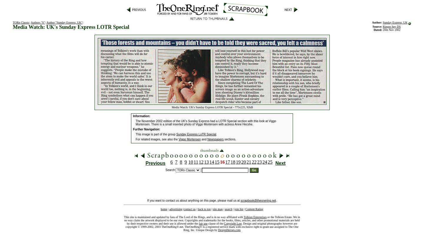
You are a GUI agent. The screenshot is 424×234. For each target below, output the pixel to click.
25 (270, 162)
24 (264, 162)
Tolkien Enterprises (255, 217)
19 (238, 162)
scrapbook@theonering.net (258, 200)
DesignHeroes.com (229, 230)
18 (233, 162)
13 (206, 162)
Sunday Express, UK (395, 22)
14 (211, 162)
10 (190, 162)
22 (254, 162)
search (228, 209)
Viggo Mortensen (190, 139)
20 (243, 162)
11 (196, 162)
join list (238, 209)
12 (201, 162)
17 (227, 162)
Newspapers (215, 139)
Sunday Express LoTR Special (196, 134)
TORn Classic (21, 22)
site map (218, 209)
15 (217, 162)
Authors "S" (38, 22)
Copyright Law (233, 223)
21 (248, 162)
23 (259, 162)
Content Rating (254, 209)
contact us (190, 209)
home (164, 209)
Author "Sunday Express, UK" (65, 22)
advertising (175, 209)
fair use (203, 223)
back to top (204, 209)
